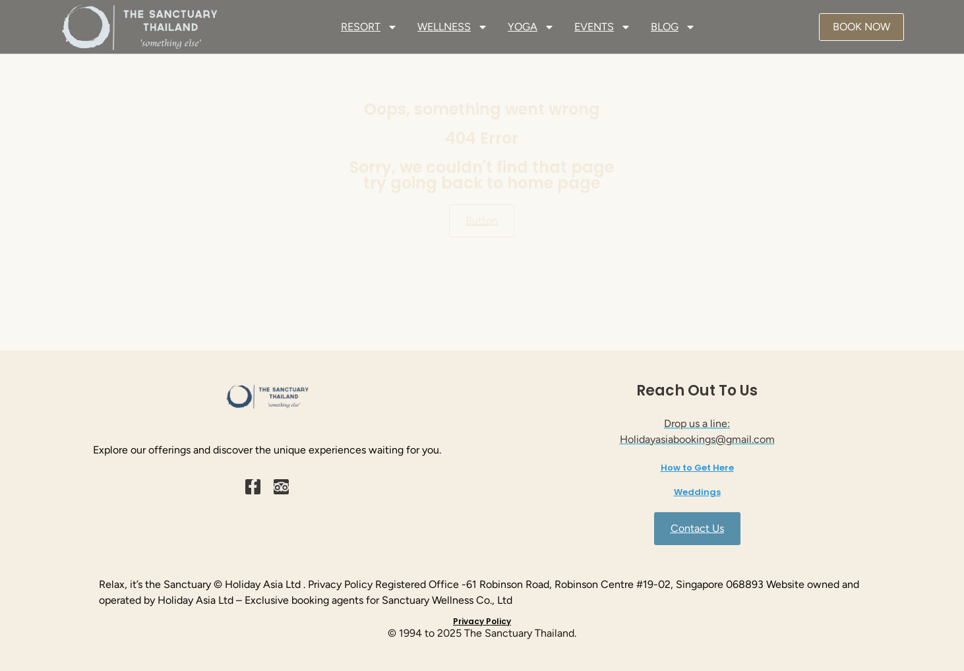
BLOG (673, 27)
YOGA (531, 27)
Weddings (697, 492)
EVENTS (602, 27)
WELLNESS (452, 27)
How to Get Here (697, 467)
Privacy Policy (482, 621)
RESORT (369, 27)
